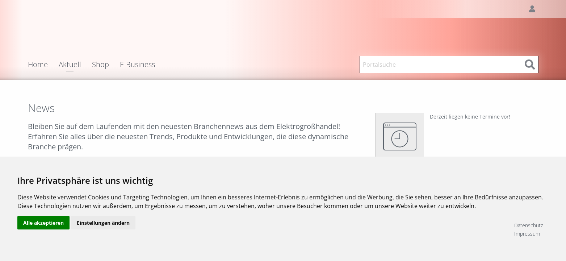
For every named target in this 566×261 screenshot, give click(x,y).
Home (38, 64)
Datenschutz (528, 225)
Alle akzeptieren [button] (43, 229)
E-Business (137, 64)
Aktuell (70, 65)
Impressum (527, 233)
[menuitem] (43, 64)
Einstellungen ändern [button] (103, 229)
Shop (100, 64)
